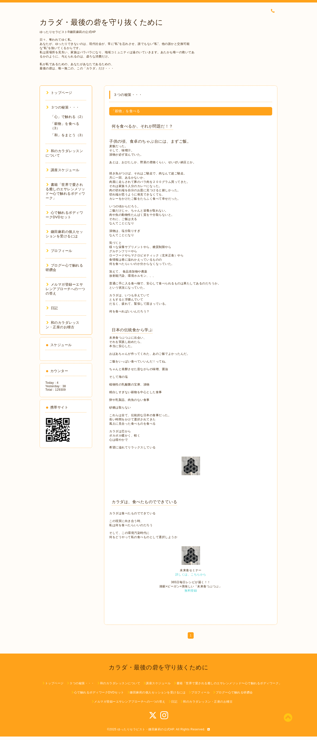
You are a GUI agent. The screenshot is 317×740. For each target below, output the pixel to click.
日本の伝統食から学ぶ (132, 330)
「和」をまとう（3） (68, 135)
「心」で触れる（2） (68, 117)
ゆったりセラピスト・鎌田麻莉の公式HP (145, 729)
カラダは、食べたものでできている (144, 502)
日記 (52, 308)
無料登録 (191, 590)
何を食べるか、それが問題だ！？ (142, 126)
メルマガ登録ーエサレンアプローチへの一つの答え (65, 288)
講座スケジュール (62, 170)
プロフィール (59, 251)
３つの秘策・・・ (62, 107)
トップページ (59, 93)
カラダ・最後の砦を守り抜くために (101, 22)
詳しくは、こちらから (190, 574)
